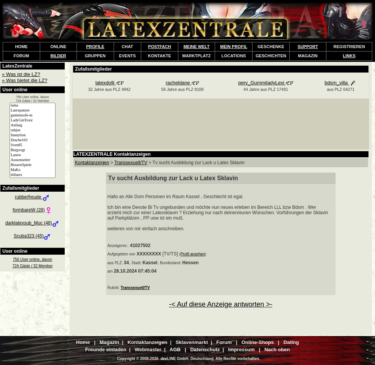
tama (32, 105)
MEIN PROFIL (233, 46)
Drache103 (32, 140)
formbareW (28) (32, 210)
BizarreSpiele (32, 165)
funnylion (32, 135)
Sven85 (32, 145)
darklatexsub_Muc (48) (32, 223)
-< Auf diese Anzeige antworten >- (220, 304)
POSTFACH (159, 46)
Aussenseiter (32, 160)
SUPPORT (308, 46)
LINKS (349, 55)
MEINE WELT (196, 46)
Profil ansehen (193, 254)
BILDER (58, 55)
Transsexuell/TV (135, 288)
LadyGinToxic (32, 120)
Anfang (32, 125)
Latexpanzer (32, 110)
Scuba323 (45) (33, 236)
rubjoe (32, 130)
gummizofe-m (32, 115)
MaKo (32, 170)
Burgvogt (32, 150)
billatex (32, 175)
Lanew (32, 155)
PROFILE (95, 46)
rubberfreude (32, 197)
